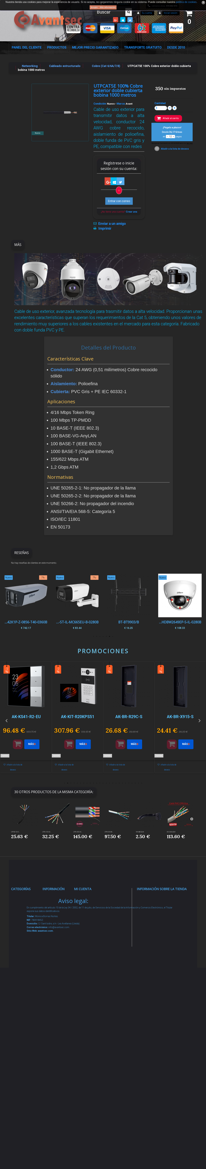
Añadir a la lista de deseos (174, 148)
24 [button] (138, 783)
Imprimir (104, 228)
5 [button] (99, 636)
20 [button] (125, 783)
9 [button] (90, 783)
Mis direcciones (88, 929)
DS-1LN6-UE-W (171, 832)
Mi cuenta (82, 889)
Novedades (53, 908)
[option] (180, 602)
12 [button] (99, 783)
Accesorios (21, 1028)
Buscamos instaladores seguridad (54, 1002)
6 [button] (96, 636)
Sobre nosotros (56, 945)
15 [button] (109, 783)
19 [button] (122, 783)
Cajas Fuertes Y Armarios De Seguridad (25, 1090)
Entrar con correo (119, 201)
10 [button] (93, 783)
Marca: (121, 103)
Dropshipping (55, 990)
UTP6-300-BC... (109, 832)
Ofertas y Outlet (25, 1056)
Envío (49, 965)
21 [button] (128, 783)
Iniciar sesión (170, 13)
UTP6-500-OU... (77, 832)
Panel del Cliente (27, 47)
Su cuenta (147, 13)
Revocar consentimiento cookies (56, 1044)
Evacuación (22, 1102)
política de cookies (186, 2)
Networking (22, 933)
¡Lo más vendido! (57, 916)
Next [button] (199, 602)
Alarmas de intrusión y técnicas (22, 921)
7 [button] (93, 636)
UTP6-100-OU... (46, 832)
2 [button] (109, 636)
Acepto (94, 7)
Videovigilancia (24, 908)
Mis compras (86, 896)
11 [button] (96, 783)
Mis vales (83, 949)
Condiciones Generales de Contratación (55, 977)
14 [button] (106, 783)
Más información (107, 7)
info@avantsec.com (157, 919)
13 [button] (103, 783)
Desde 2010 (176, 47)
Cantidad (160, 103)
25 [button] (141, 783)
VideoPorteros (24, 970)
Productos (56, 47)
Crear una (131, 211)
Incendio (20, 1049)
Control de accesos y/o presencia (22, 958)
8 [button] (87, 783)
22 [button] (132, 783)
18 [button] (119, 783)
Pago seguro (54, 937)
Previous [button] (6, 602)
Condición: (100, 103)
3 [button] (106, 636)
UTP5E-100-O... (15, 832)
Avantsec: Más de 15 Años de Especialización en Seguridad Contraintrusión (56, 1078)
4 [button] (103, 636)
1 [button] (112, 636)
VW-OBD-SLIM (140, 832)
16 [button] (112, 783)
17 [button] (115, 783)
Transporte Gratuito (143, 47)
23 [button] (135, 783)
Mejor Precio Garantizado (95, 47)
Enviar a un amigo (112, 223)
